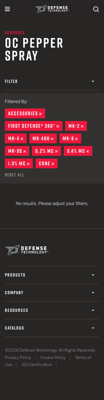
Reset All (14, 175)
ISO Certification (36, 364)
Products (49, 275)
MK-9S (18, 151)
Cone (48, 163)
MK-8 (72, 138)
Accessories (26, 113)
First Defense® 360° (35, 126)
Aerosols (15, 32)
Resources (49, 310)
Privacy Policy (18, 357)
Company (49, 292)
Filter (49, 81)
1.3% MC (20, 163)
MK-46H (45, 138)
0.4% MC (79, 151)
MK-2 (77, 126)
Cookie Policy (53, 357)
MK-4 (17, 138)
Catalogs (49, 328)
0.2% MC (48, 151)
